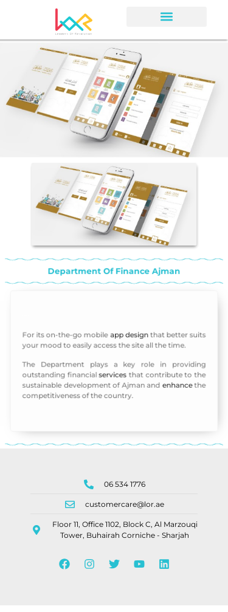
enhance (173, 390)
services (112, 381)
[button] (166, 17)
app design (127, 344)
